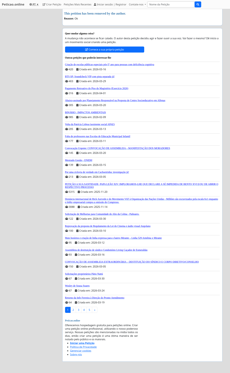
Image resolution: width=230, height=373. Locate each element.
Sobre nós (76, 354)
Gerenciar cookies (80, 350)
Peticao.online (13, 4)
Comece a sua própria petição (104, 49)
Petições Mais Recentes (77, 4)
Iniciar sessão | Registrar (110, 4)
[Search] (171, 4)
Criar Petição (52, 4)
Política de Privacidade (83, 347)
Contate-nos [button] (136, 4)
